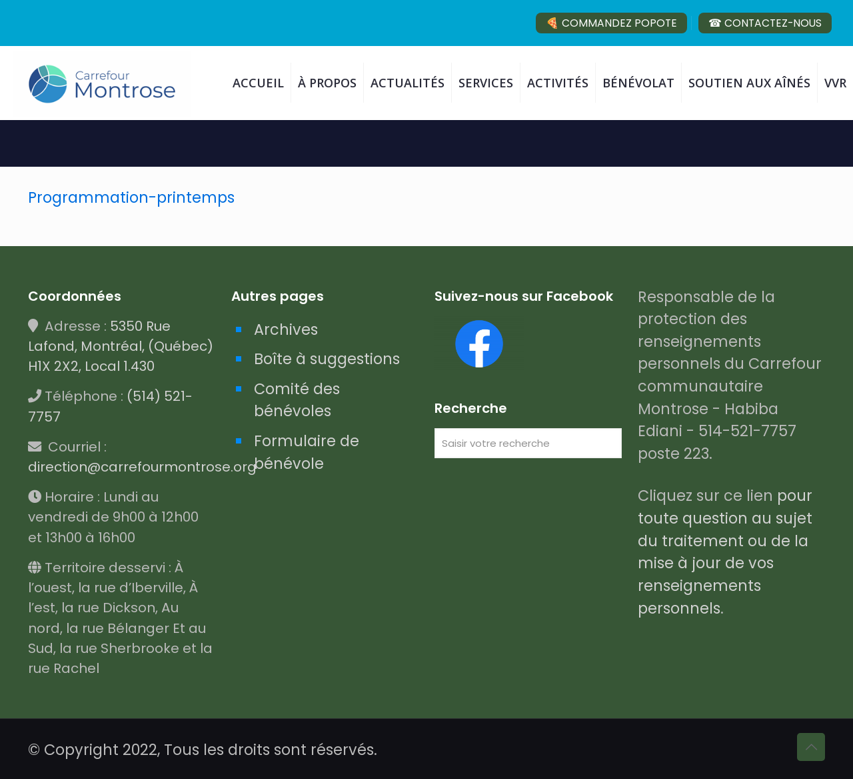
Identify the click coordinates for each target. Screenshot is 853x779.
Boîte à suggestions (327, 358)
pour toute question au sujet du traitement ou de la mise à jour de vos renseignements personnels (725, 551)
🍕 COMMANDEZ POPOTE (611, 23)
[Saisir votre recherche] (528, 443)
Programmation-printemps (131, 197)
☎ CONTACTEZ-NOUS (765, 23)
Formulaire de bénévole (306, 452)
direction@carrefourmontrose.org (142, 467)
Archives (286, 329)
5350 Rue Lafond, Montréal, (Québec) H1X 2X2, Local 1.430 (120, 346)
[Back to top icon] (811, 747)
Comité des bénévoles (297, 400)
